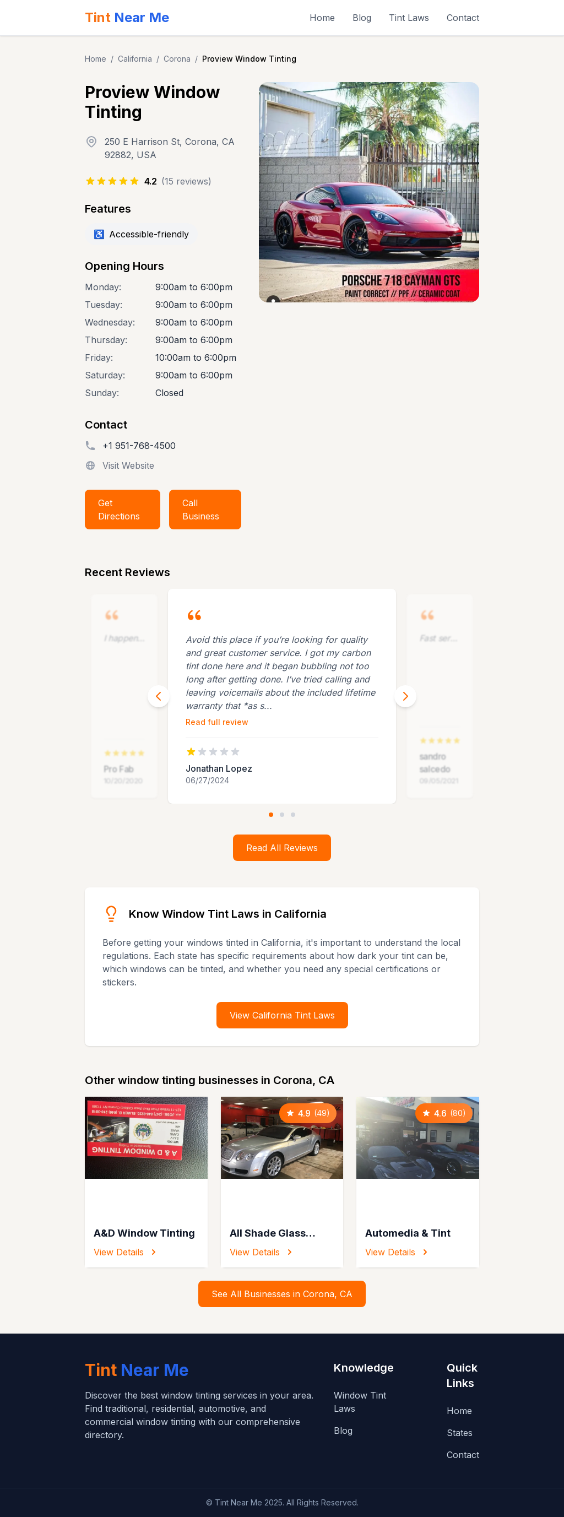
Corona (177, 58)
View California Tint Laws (282, 1015)
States (460, 1432)
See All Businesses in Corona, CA (282, 1293)
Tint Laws (409, 17)
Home (322, 17)
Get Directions (119, 509)
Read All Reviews (282, 847)
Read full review (217, 722)
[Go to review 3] (293, 814)
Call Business (200, 509)
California (135, 58)
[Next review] (405, 696)
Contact (463, 17)
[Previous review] (159, 696)
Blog (361, 17)
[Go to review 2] (282, 814)
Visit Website (128, 465)
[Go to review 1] (271, 814)
